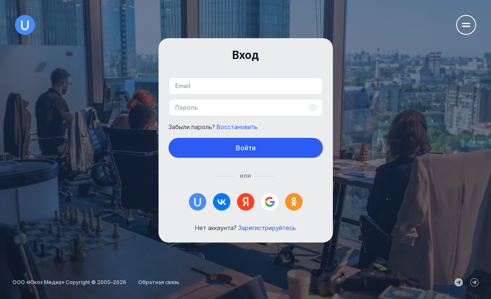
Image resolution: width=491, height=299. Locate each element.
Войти (246, 148)
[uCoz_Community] (474, 282)
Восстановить (237, 126)
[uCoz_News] (458, 282)
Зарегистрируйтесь (267, 227)
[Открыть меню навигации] (466, 25)
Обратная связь (158, 282)
